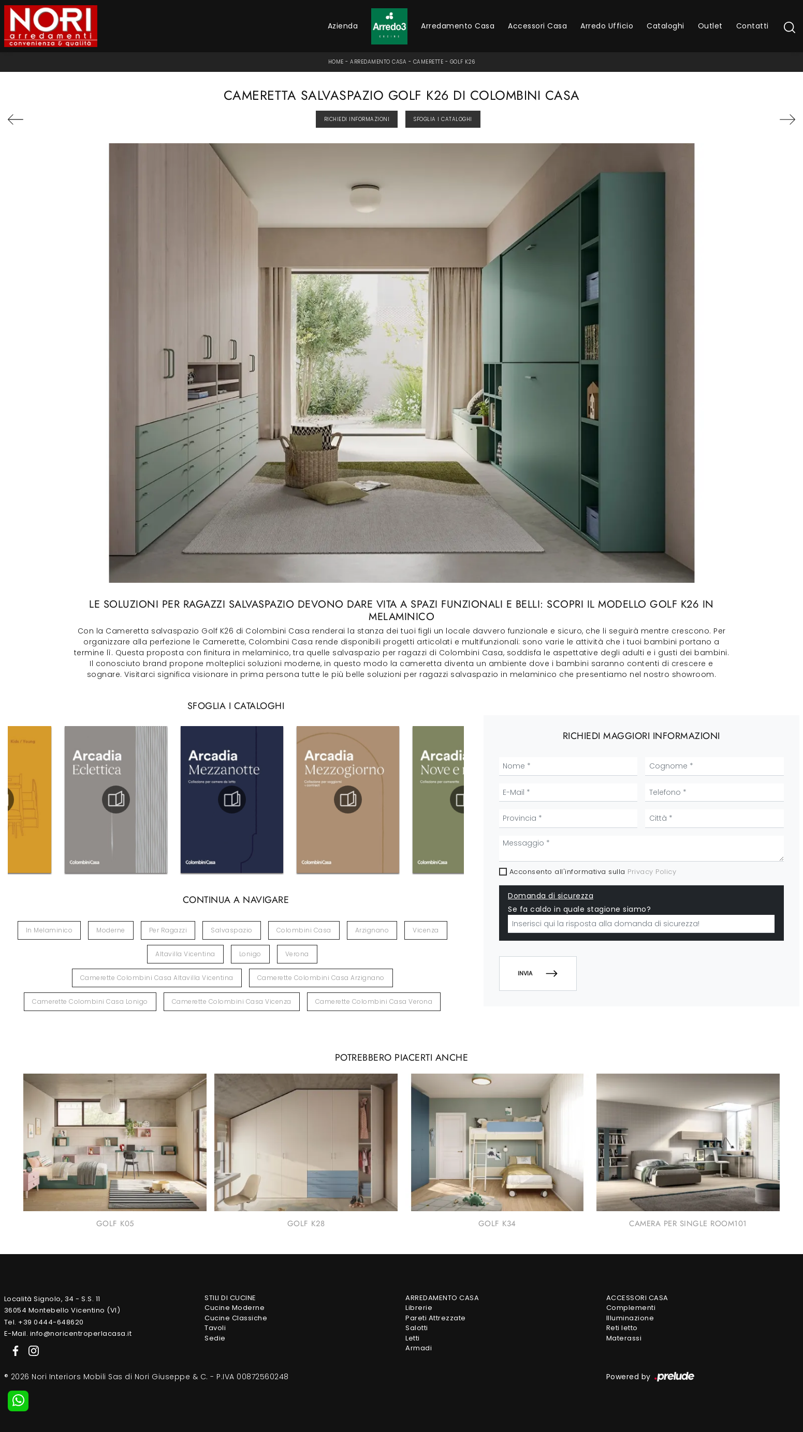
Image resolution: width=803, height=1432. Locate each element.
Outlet (710, 26)
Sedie (215, 1338)
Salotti (416, 1328)
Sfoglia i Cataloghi (443, 119)
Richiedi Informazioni (357, 119)
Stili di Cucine (230, 1298)
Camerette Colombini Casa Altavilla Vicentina (156, 977)
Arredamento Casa (457, 26)
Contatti (752, 26)
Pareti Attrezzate (435, 1318)
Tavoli (215, 1328)
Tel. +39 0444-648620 (44, 1322)
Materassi (624, 1338)
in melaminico (49, 930)
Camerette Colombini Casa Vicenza (231, 1001)
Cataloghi (665, 26)
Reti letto (622, 1328)
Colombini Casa (303, 930)
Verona (297, 953)
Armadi (418, 1348)
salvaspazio (232, 930)
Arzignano (372, 930)
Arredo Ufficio (606, 26)
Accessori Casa (537, 26)
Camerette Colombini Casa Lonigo (90, 1001)
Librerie (418, 1308)
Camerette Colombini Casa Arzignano (321, 977)
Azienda (343, 26)
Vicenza (426, 930)
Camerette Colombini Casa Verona (374, 1001)
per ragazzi (168, 930)
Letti (412, 1338)
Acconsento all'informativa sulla (593, 872)
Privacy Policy (651, 872)
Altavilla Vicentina (185, 953)
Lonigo (250, 953)
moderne (110, 930)
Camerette (428, 62)
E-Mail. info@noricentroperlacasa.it (68, 1333)
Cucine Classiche (236, 1318)
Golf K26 (462, 62)
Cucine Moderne (235, 1308)
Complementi (631, 1308)
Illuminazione (630, 1318)
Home (336, 62)
